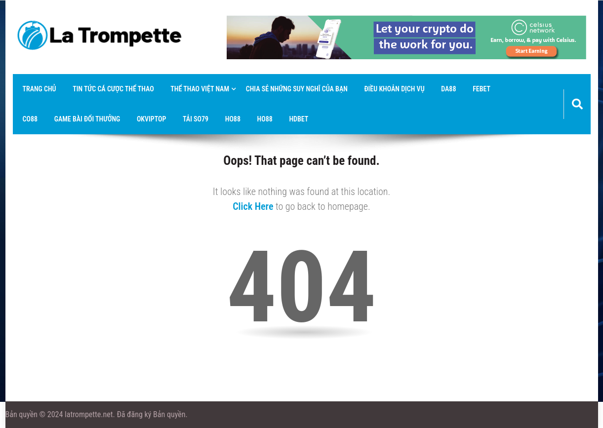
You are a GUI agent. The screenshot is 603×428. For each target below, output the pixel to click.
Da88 (448, 89)
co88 (30, 119)
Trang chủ (39, 89)
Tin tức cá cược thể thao (113, 89)
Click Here (253, 206)
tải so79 (195, 119)
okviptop (151, 119)
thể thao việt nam (199, 89)
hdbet (298, 119)
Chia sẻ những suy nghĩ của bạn (297, 89)
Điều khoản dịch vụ (394, 89)
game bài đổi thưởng (87, 119)
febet (481, 89)
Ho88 (233, 119)
